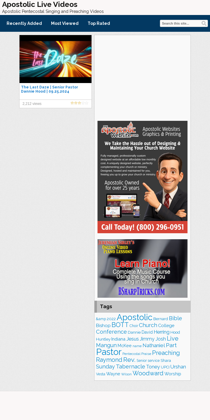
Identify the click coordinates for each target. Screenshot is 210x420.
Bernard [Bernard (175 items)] (160, 319)
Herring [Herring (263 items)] (162, 332)
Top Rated (99, 23)
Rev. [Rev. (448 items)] (129, 359)
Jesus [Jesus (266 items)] (132, 339)
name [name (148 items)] (137, 346)
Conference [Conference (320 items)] (111, 332)
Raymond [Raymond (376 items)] (109, 359)
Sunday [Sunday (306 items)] (105, 366)
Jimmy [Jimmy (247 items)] (147, 339)
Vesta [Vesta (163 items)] (100, 374)
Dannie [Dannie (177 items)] (134, 332)
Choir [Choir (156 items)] (134, 326)
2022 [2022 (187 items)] (111, 318)
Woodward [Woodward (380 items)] (148, 373)
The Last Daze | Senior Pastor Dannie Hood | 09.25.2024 (49, 89)
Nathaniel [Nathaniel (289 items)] (153, 345)
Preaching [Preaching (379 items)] (166, 352)
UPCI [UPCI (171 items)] (165, 367)
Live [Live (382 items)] (172, 338)
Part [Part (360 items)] (171, 345)
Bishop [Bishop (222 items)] (103, 325)
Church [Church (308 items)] (148, 325)
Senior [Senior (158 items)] (141, 361)
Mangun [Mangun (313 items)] (106, 345)
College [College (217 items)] (166, 325)
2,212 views (31, 104)
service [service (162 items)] (154, 360)
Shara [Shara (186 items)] (165, 360)
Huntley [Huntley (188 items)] (103, 339)
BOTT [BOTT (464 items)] (120, 325)
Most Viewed (65, 23)
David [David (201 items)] (147, 332)
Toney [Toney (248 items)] (153, 367)
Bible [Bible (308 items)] (175, 318)
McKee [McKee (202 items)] (125, 345)
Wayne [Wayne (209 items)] (113, 373)
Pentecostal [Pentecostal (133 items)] (131, 354)
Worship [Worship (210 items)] (172, 373)
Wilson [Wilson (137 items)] (126, 374)
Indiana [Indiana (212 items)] (118, 338)
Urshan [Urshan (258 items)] (178, 367)
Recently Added (24, 23)
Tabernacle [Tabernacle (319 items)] (130, 366)
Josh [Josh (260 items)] (160, 339)
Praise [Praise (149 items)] (146, 354)
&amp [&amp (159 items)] (101, 319)
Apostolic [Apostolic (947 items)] (134, 317)
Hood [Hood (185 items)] (175, 332)
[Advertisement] (142, 77)
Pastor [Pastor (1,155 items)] (109, 352)
